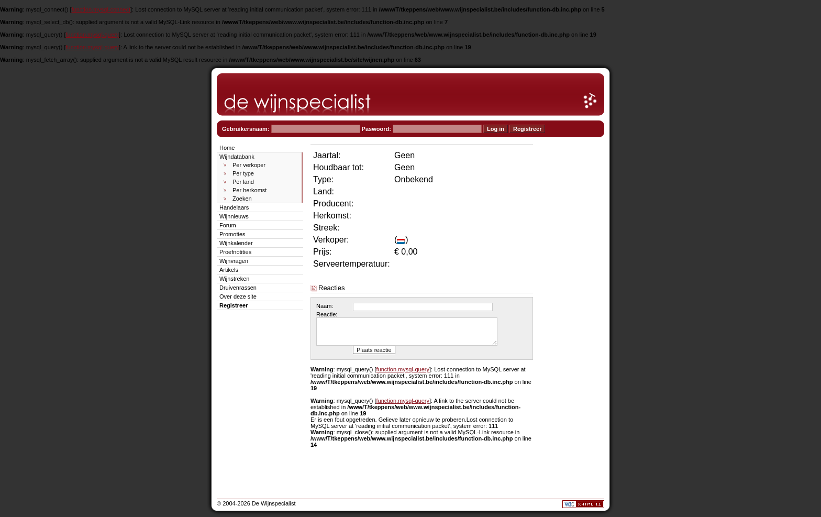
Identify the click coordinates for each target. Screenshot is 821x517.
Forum (227, 225)
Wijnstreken (234, 279)
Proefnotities (235, 252)
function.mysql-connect (101, 9)
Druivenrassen (238, 287)
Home (227, 148)
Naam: (324, 306)
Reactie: (326, 314)
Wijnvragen (233, 261)
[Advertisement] (572, 299)
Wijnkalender (236, 243)
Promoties (232, 234)
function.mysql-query (92, 34)
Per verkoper (248, 165)
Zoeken (242, 198)
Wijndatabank (236, 156)
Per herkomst (249, 190)
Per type (243, 173)
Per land (243, 182)
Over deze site (238, 296)
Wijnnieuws (234, 216)
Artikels (228, 270)
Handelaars (234, 207)
